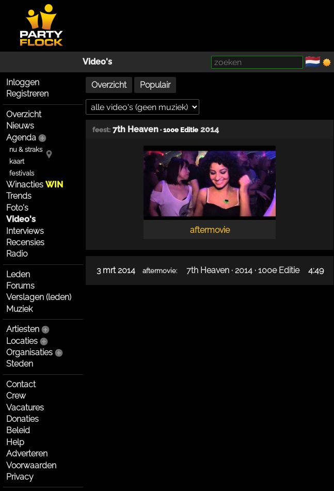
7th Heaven (135, 129)
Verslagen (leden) (38, 297)
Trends (18, 196)
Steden (19, 364)
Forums (20, 286)
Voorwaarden (31, 465)
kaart (16, 161)
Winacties (34, 184)
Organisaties (29, 352)
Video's (97, 62)
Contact (21, 384)
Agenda (21, 137)
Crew (16, 396)
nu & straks (25, 149)
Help (15, 442)
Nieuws (20, 126)
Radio (16, 254)
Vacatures (25, 408)
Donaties (22, 419)
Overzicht (23, 114)
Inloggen (22, 82)
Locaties (22, 341)
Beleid (18, 430)
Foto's (17, 208)
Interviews (25, 231)
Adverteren (26, 453)
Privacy (20, 477)
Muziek (19, 309)
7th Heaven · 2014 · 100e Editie (242, 270)
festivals (21, 173)
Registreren (27, 94)
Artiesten (22, 329)
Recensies (25, 242)
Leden (18, 274)
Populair (155, 85)
